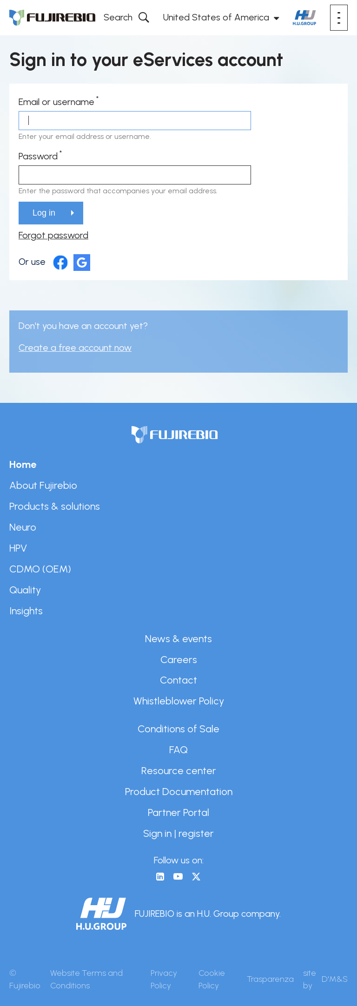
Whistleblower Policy (178, 701)
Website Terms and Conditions (86, 979)
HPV (18, 548)
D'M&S (335, 979)
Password (38, 156)
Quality (25, 590)
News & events (178, 638)
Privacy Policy (164, 979)
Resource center (178, 770)
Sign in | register (178, 833)
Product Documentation (178, 791)
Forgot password (53, 235)
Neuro (22, 527)
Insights (26, 611)
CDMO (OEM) (40, 569)
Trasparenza (270, 979)
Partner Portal (178, 812)
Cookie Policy (211, 979)
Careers (178, 659)
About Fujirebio (43, 485)
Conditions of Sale (178, 729)
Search (118, 17)
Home (22, 464)
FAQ (178, 749)
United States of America (216, 17)
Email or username (56, 101)
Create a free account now (75, 347)
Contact (178, 680)
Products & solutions (54, 506)
